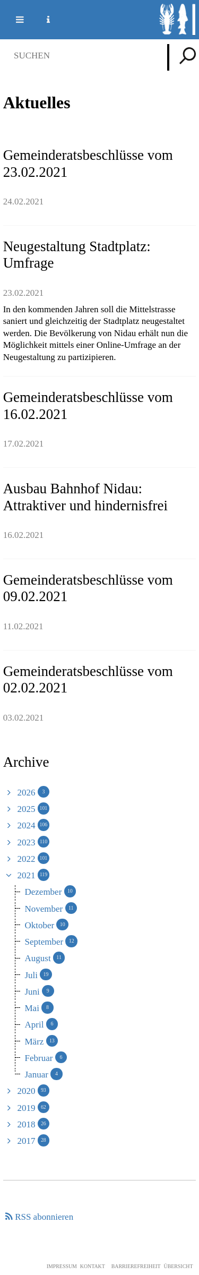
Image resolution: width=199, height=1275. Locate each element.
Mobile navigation (13, 19)
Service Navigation (42, 19)
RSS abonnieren (44, 1217)
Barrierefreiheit (136, 1266)
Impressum (62, 1266)
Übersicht (178, 1266)
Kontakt (92, 1266)
